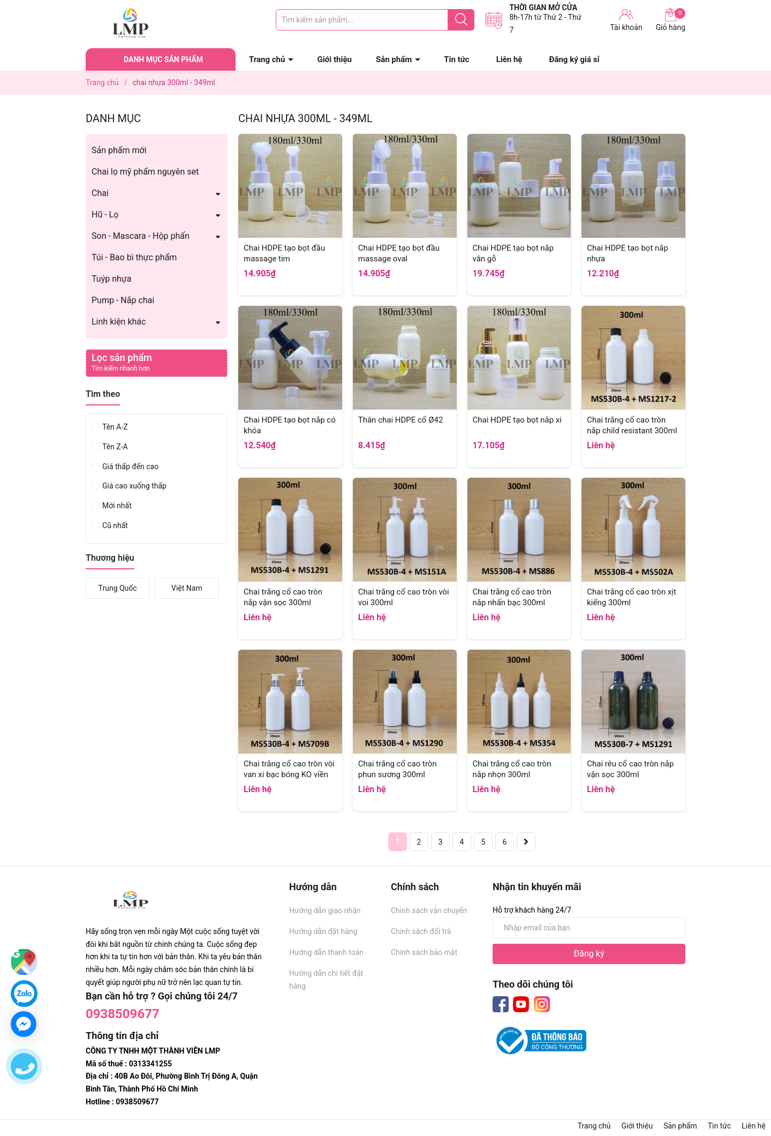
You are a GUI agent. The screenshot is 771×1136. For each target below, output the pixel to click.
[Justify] (461, 20)
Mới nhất (117, 505)
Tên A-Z (115, 427)
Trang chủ (267, 59)
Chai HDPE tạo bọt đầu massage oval (399, 253)
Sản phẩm (394, 59)
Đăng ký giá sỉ (574, 59)
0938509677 (123, 1013)
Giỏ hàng (670, 20)
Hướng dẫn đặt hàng (323, 931)
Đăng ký (589, 954)
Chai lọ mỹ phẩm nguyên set (145, 172)
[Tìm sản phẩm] (375, 20)
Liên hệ (509, 59)
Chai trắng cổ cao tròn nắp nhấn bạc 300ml (512, 597)
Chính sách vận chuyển (429, 910)
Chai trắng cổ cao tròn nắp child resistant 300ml (632, 425)
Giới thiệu (334, 59)
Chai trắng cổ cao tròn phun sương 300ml (397, 769)
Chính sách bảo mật (424, 952)
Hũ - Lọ (105, 214)
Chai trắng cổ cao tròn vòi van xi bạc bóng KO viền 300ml (289, 774)
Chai (100, 193)
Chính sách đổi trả (421, 931)
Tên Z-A (115, 446)
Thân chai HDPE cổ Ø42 (400, 420)
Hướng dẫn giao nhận (325, 910)
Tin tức (456, 59)
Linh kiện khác (119, 322)
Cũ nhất (115, 525)
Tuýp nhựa (111, 279)
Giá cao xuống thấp (134, 486)
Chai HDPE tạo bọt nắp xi (517, 420)
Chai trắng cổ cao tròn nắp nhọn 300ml (512, 769)
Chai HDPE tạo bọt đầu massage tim (284, 253)
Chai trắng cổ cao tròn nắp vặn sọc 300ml (283, 597)
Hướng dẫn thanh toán (326, 952)
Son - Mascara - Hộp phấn (141, 236)
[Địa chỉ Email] (589, 927)
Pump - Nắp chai (123, 300)
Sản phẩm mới (119, 150)
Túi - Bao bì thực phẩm (134, 257)
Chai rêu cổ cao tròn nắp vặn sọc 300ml (630, 769)
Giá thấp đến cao (130, 466)
